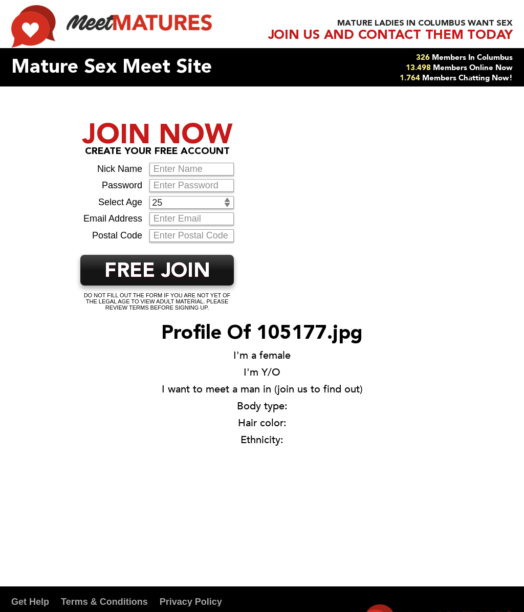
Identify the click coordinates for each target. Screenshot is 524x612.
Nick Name (119, 169)
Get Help (30, 601)
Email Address (112, 218)
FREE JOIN (157, 271)
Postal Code (117, 235)
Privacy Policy (191, 601)
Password (122, 185)
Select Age (120, 202)
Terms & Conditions (104, 601)
